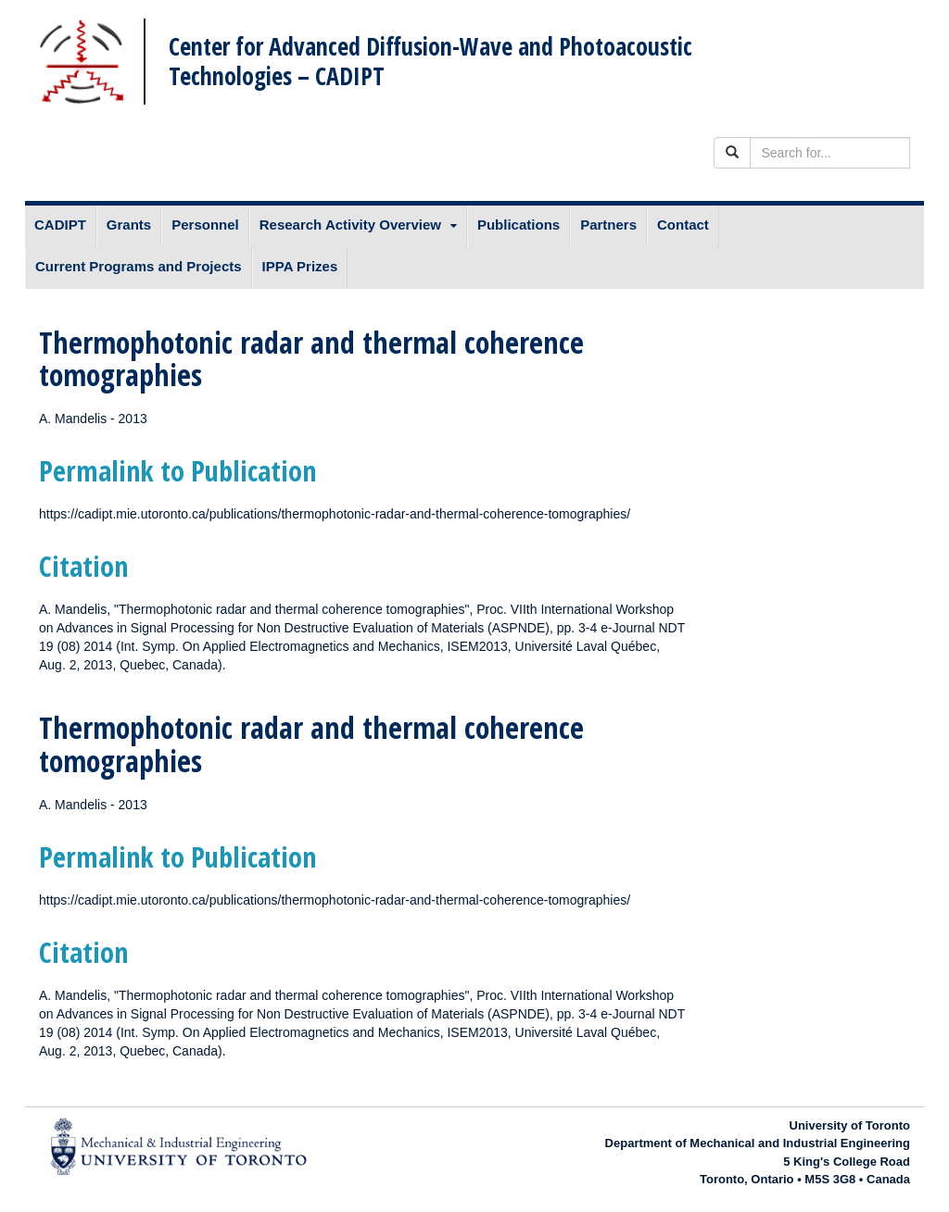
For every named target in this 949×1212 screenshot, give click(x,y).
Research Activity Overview (350, 224)
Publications (518, 224)
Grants (129, 224)
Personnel (205, 224)
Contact (683, 224)
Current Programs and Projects (138, 266)
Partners (608, 224)
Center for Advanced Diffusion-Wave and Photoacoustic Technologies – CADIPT (430, 61)
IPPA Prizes (300, 266)
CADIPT (60, 224)
